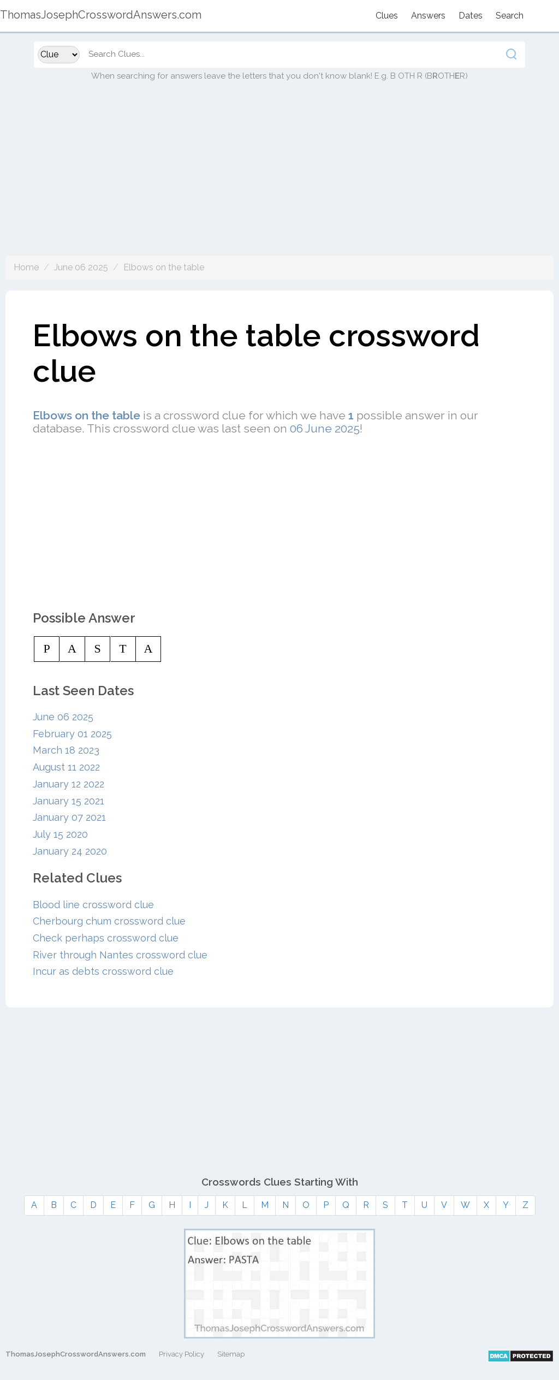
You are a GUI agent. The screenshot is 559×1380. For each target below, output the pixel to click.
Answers (428, 15)
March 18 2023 (66, 750)
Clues (387, 15)
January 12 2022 (68, 784)
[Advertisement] (279, 179)
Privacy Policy (181, 1354)
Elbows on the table (163, 267)
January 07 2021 (69, 817)
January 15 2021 (68, 801)
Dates (471, 15)
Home (26, 267)
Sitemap (231, 1354)
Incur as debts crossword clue (103, 971)
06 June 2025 (325, 428)
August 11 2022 (66, 767)
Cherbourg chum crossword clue (109, 921)
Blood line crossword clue (93, 904)
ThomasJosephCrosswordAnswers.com (75, 1354)
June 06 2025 (81, 267)
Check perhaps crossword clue (106, 938)
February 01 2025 (72, 733)
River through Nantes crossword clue (120, 955)
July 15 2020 (60, 834)
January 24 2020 (70, 851)
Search (510, 15)
